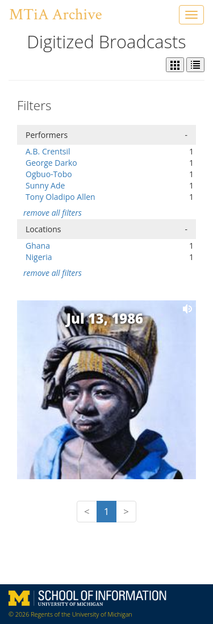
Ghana (38, 245)
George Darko (51, 162)
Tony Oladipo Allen (60, 196)
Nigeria (39, 257)
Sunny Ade (45, 185)
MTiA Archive (55, 14)
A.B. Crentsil (48, 151)
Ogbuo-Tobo (49, 174)
